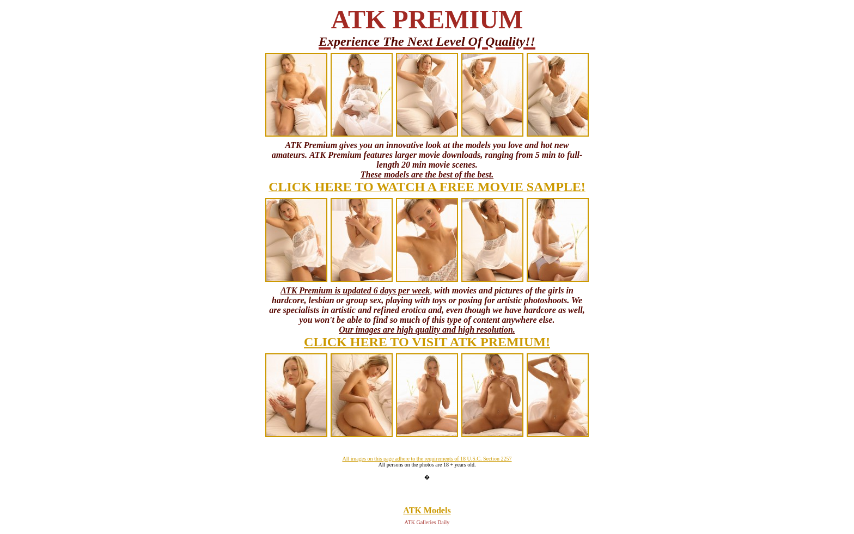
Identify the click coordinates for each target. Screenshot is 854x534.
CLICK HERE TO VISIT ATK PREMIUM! (427, 342)
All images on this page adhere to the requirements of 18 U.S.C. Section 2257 (426, 459)
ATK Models (426, 510)
